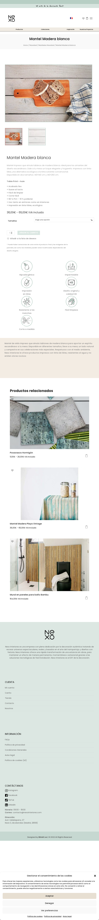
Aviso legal (67, 916)
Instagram (13, 790)
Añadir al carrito (28, 232)
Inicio (25, 45)
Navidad (33, 45)
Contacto (9, 703)
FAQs (7, 739)
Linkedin (12, 804)
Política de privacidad (52, 916)
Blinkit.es (43, 837)
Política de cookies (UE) (16, 760)
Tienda (8, 698)
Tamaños (12, 221)
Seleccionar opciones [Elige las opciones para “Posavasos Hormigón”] (86, 455)
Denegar (49, 903)
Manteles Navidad (46, 45)
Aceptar (49, 896)
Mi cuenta (9, 687)
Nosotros (9, 708)
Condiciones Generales (16, 750)
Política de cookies (35, 916)
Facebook (12, 795)
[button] (95, 875)
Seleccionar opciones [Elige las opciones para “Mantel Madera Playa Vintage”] (86, 526)
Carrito (8, 693)
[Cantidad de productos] (11, 233)
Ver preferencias (49, 910)
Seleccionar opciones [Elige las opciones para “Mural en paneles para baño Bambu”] (86, 598)
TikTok (11, 800)
